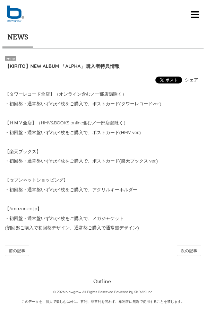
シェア (191, 79)
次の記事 (189, 250)
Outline (102, 281)
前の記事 (17, 250)
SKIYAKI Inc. (143, 292)
